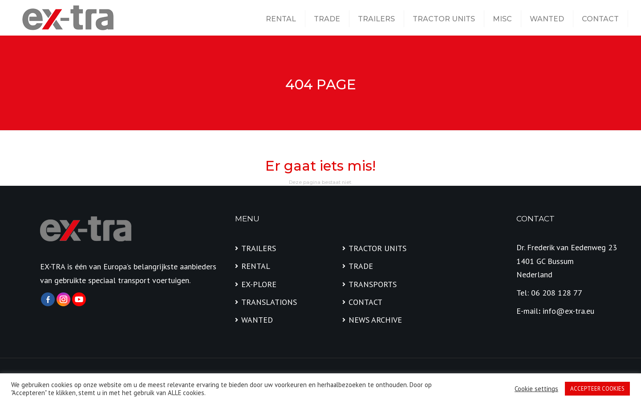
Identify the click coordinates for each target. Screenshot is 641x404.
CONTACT (600, 19)
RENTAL (281, 19)
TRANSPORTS (373, 284)
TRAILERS (376, 19)
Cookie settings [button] (536, 389)
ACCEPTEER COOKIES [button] (597, 388)
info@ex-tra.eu (568, 311)
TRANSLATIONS (269, 302)
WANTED (547, 19)
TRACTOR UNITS (444, 19)
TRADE (327, 19)
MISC (502, 19)
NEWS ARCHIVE (375, 320)
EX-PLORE (258, 284)
